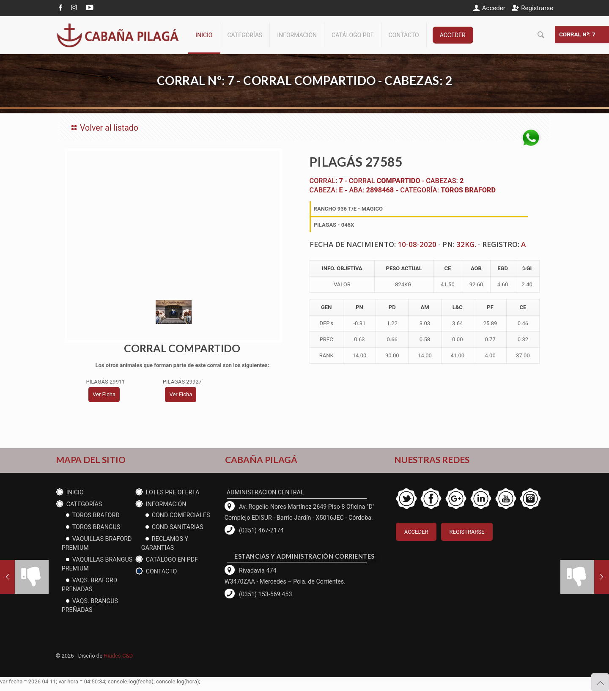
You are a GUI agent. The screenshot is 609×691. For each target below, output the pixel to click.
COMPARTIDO (398, 181)
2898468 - (383, 190)
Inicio (75, 492)
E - (344, 190)
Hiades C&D (118, 656)
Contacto (161, 571)
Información (166, 504)
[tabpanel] (175, 223)
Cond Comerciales (181, 515)
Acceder (493, 8)
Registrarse (537, 8)
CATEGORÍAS (84, 504)
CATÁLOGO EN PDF (172, 559)
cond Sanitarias (177, 527)
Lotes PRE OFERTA (173, 492)
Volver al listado (103, 128)
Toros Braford (468, 190)
